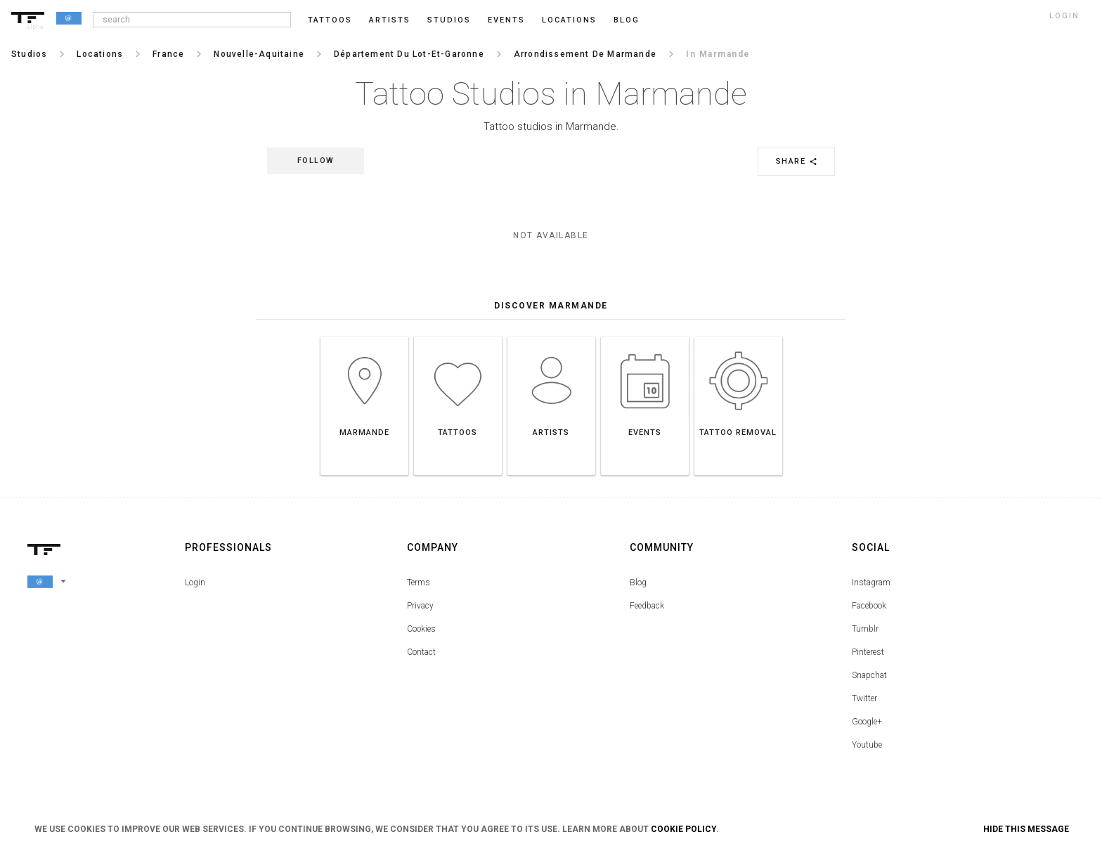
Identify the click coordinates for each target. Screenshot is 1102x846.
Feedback (647, 606)
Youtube (867, 745)
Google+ (867, 722)
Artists (389, 20)
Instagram (871, 582)
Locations (569, 20)
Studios (449, 20)
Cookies (421, 629)
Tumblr (865, 629)
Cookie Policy (683, 829)
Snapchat (869, 675)
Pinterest (868, 652)
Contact (421, 652)
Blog (638, 582)
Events (506, 20)
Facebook (869, 606)
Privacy (420, 606)
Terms (418, 582)
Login (195, 582)
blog (627, 20)
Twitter (864, 698)
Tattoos (330, 20)
